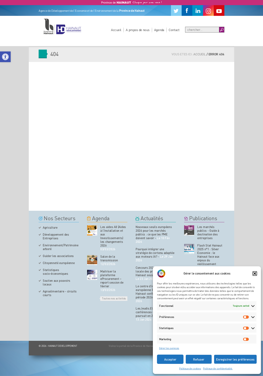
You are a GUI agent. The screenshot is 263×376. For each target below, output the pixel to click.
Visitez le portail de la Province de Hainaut (132, 345)
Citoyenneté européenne (59, 263)
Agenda (159, 30)
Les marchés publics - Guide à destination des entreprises (208, 232)
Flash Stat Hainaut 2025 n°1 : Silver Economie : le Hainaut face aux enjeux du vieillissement (209, 254)
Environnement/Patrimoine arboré (60, 247)
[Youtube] (219, 10)
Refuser (198, 359)
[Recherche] (202, 29)
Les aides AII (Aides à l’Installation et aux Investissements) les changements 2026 (113, 236)
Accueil (116, 30)
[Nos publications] (189, 230)
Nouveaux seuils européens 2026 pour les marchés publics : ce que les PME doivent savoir (154, 232)
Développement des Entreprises (56, 236)
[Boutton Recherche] (221, 29)
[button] (5, 56)
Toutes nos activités (114, 298)
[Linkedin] (197, 10)
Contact (174, 30)
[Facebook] (187, 10)
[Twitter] (176, 10)
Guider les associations (58, 256)
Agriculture (50, 227)
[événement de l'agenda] (92, 230)
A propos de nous (138, 30)
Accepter (170, 359)
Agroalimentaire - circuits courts (60, 293)
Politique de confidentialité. (218, 368)
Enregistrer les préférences (235, 359)
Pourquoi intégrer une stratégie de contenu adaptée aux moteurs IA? (155, 252)
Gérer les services (169, 348)
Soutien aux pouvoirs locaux (56, 282)
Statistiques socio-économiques (55, 272)
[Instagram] (208, 10)
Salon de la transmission (109, 258)
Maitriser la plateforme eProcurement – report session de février (111, 278)
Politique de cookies (190, 368)
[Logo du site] (62, 26)
